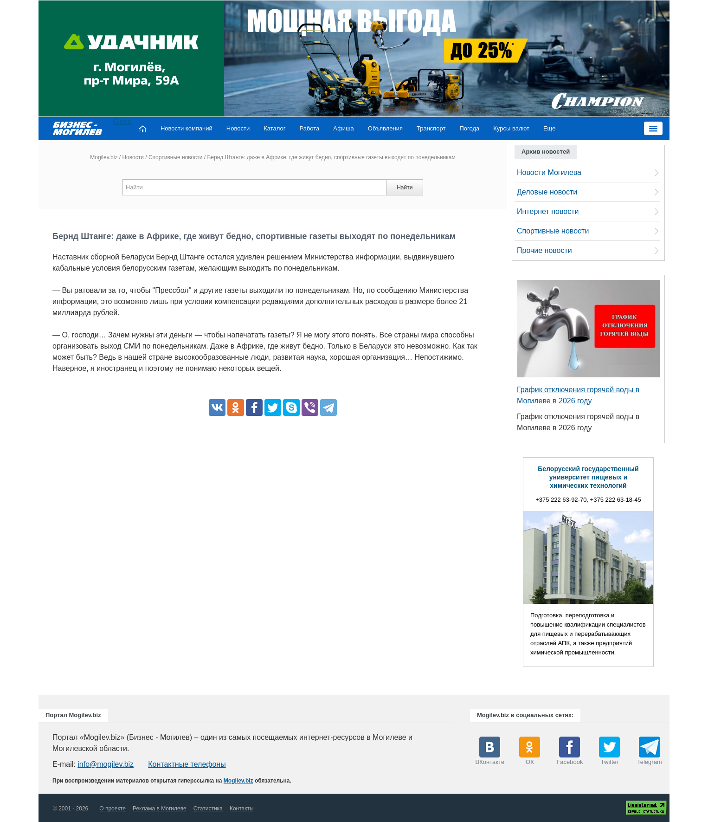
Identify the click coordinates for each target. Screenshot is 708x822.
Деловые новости (547, 192)
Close (122, 121)
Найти (404, 187)
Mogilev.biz (103, 157)
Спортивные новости (175, 157)
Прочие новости (544, 250)
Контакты (242, 808)
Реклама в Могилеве (160, 808)
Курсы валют (511, 128)
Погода (470, 128)
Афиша (343, 128)
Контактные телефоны (186, 764)
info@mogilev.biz (105, 764)
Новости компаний (186, 128)
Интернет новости (548, 211)
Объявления (385, 128)
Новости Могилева (549, 172)
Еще (549, 128)
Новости (238, 128)
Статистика (208, 808)
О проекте (112, 808)
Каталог (274, 128)
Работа (309, 128)
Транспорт (431, 128)
